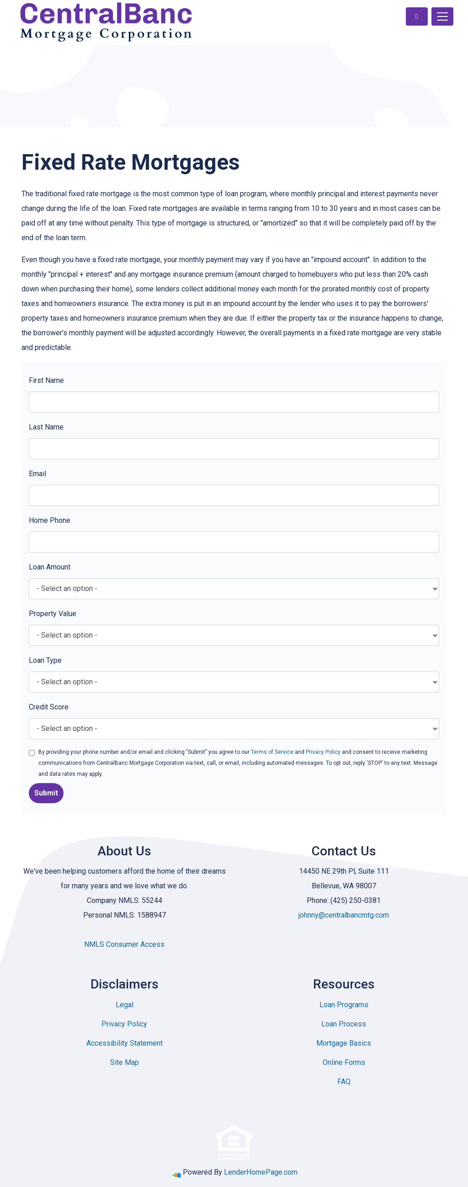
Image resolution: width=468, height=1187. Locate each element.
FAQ (344, 1081)
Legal (124, 1004)
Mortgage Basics (343, 1043)
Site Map (124, 1062)
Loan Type (45, 660)
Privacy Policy (323, 752)
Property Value (52, 613)
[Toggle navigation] (442, 16)
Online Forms (344, 1062)
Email (37, 473)
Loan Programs (343, 1004)
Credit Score (49, 707)
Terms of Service (272, 752)
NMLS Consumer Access (124, 944)
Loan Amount (49, 567)
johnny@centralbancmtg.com (343, 915)
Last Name (46, 427)
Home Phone (49, 520)
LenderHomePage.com (261, 1172)
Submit (46, 793)
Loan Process (343, 1024)
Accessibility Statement (124, 1043)
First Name (46, 380)
